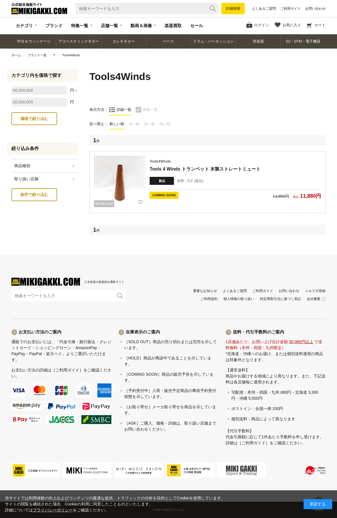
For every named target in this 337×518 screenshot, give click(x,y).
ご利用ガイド (290, 9)
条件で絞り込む (34, 194)
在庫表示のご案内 (143, 331)
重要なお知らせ (205, 291)
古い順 (134, 124)
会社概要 (313, 299)
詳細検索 (233, 8)
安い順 (149, 124)
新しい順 (116, 124)
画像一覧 (150, 109)
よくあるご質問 (264, 9)
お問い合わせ (315, 9)
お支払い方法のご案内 (40, 331)
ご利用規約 (209, 299)
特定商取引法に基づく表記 (280, 299)
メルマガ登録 (315, 291)
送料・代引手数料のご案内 (258, 331)
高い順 (164, 124)
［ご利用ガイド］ (67, 370)
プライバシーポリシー (53, 510)
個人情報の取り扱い (238, 299)
